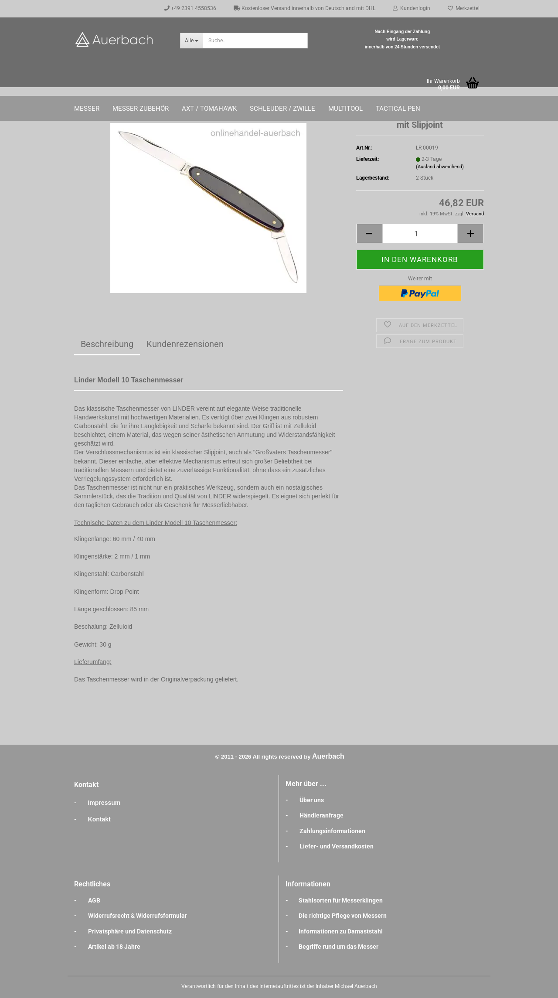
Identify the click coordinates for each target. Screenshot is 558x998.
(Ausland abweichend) (440, 167)
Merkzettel (464, 8)
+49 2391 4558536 (190, 8)
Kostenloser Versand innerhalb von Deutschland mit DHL (304, 8)
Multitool (345, 108)
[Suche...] (191, 40)
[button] (369, 233)
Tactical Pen (398, 108)
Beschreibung (107, 344)
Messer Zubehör (140, 108)
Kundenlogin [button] (411, 8)
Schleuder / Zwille (282, 108)
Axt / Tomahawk (209, 108)
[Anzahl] (420, 233)
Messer (86, 108)
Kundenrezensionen (185, 344)
